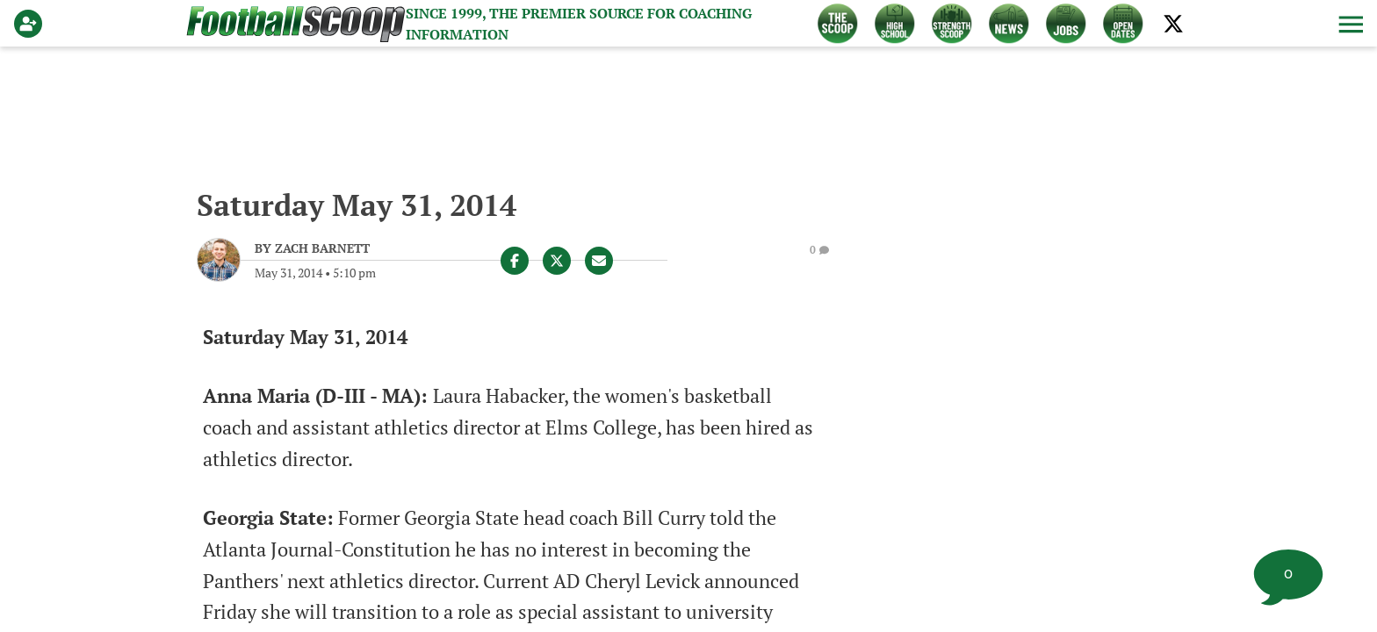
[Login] (31, 23)
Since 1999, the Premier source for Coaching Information (579, 24)
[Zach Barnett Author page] (312, 248)
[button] (1349, 24)
